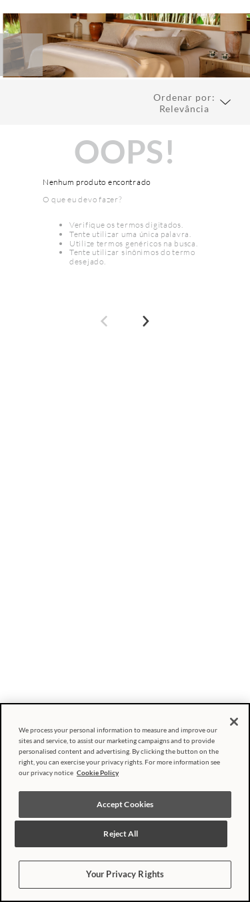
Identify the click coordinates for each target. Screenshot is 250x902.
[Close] (234, 721)
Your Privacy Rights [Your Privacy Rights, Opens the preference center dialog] (125, 874)
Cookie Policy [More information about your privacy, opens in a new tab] (98, 772)
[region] (125, 802)
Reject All (120, 834)
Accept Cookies (125, 804)
